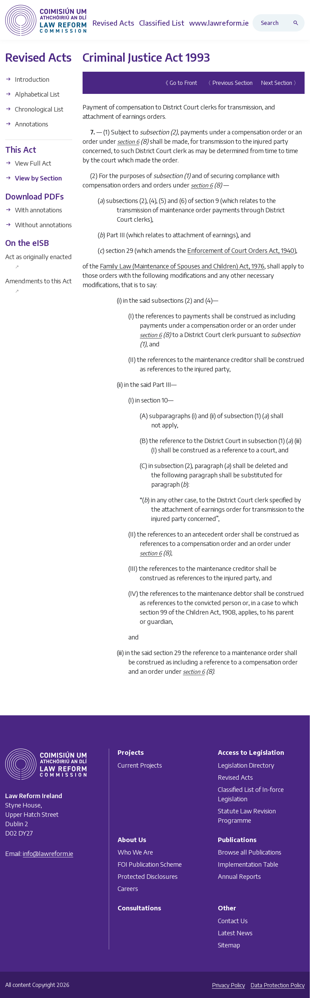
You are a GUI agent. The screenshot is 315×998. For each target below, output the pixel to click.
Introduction (27, 79)
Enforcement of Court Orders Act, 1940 (240, 250)
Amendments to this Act (38, 285)
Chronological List (34, 109)
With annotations (33, 210)
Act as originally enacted (38, 261)
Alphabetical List (32, 94)
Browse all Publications (249, 852)
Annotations (26, 124)
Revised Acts (235, 777)
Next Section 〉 (280, 82)
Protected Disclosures (148, 876)
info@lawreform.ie (48, 853)
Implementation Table (248, 864)
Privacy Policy (228, 985)
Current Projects (140, 765)
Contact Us (233, 921)
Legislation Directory (246, 765)
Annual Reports (239, 876)
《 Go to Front (180, 82)
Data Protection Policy (277, 985)
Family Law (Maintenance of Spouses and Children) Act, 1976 (182, 266)
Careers (128, 888)
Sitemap (229, 945)
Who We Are (135, 852)
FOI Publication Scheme (150, 864)
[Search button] (297, 23)
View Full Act (28, 163)
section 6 (128, 141)
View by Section (33, 178)
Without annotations (38, 225)
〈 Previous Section (229, 82)
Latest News (235, 933)
